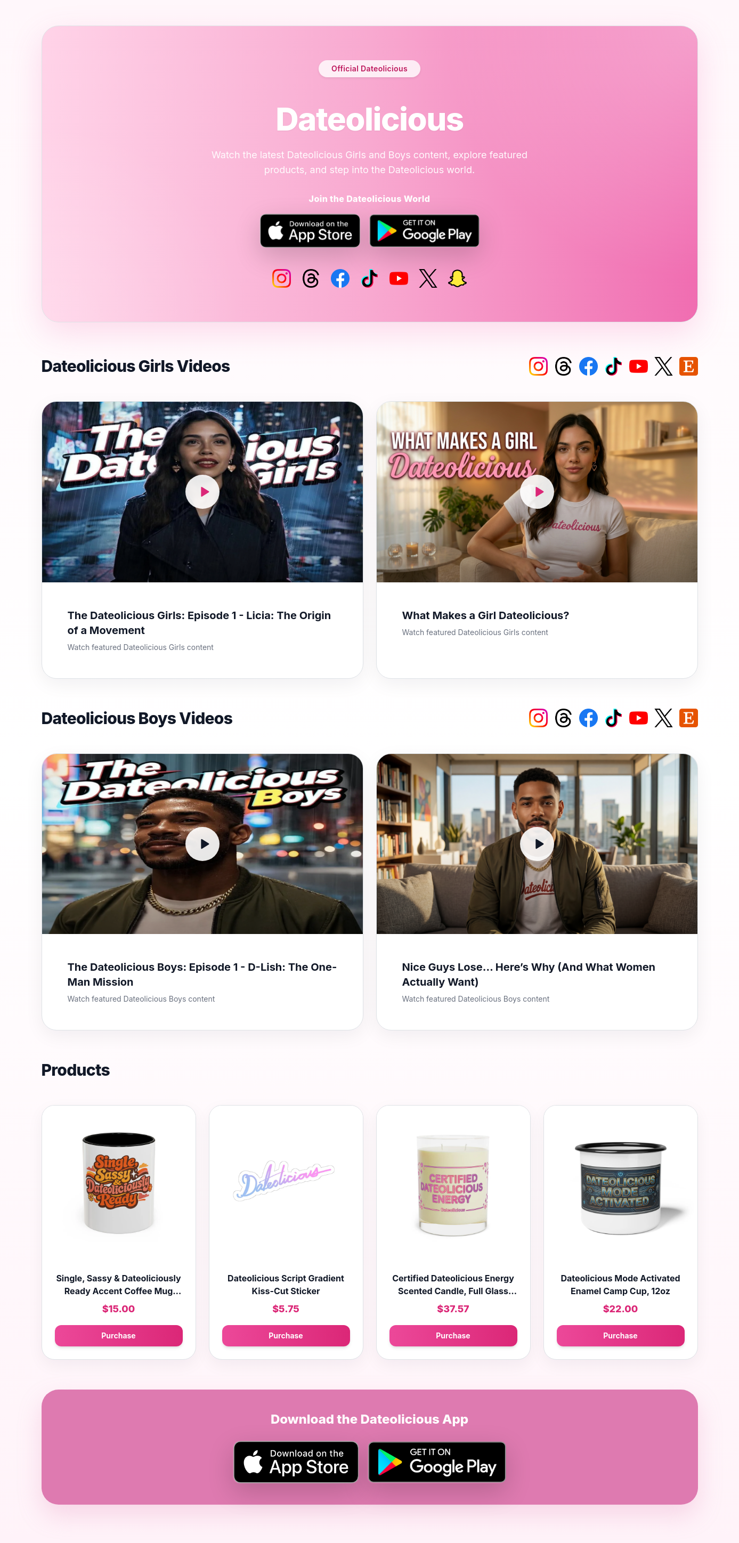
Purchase (118, 1335)
